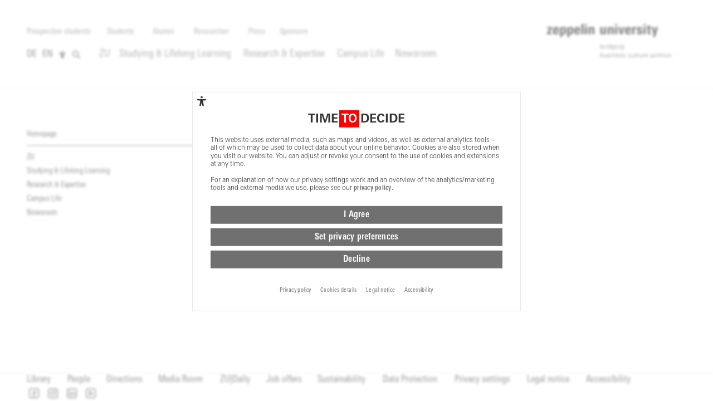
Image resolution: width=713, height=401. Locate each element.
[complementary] (202, 62)
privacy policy (373, 149)
